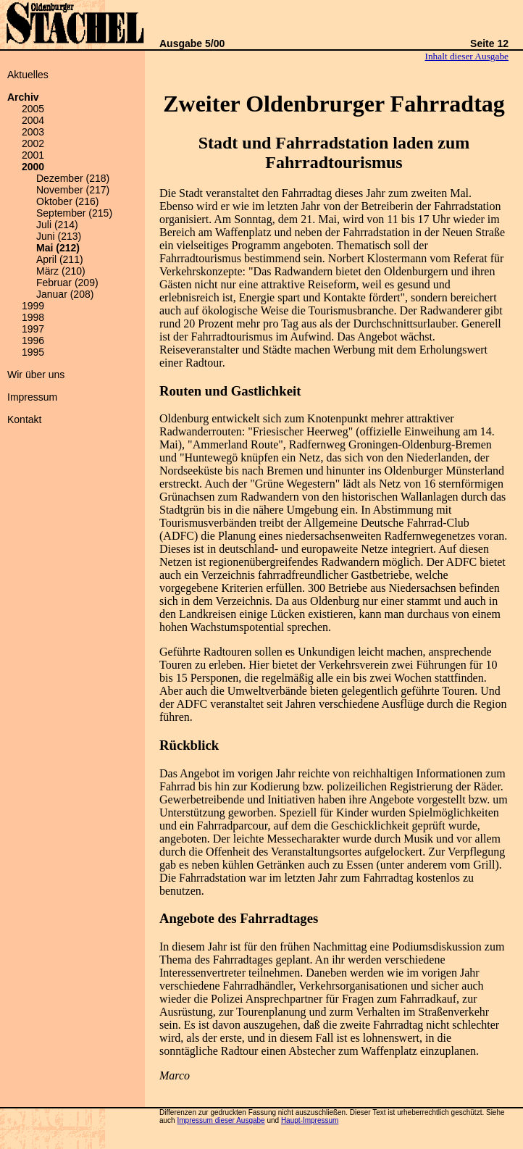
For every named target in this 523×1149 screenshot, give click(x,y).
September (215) (74, 213)
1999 (33, 306)
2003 (33, 132)
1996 (33, 340)
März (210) (60, 271)
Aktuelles (28, 74)
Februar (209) (67, 282)
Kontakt (24, 419)
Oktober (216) (67, 201)
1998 (33, 317)
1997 (33, 329)
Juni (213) (58, 236)
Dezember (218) (72, 178)
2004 (33, 120)
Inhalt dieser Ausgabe (467, 56)
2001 (33, 155)
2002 (33, 143)
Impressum (32, 397)
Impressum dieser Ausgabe (220, 1120)
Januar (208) (64, 294)
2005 (33, 108)
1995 (33, 352)
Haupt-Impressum (309, 1120)
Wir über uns (35, 374)
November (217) (72, 190)
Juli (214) (57, 224)
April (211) (59, 259)
